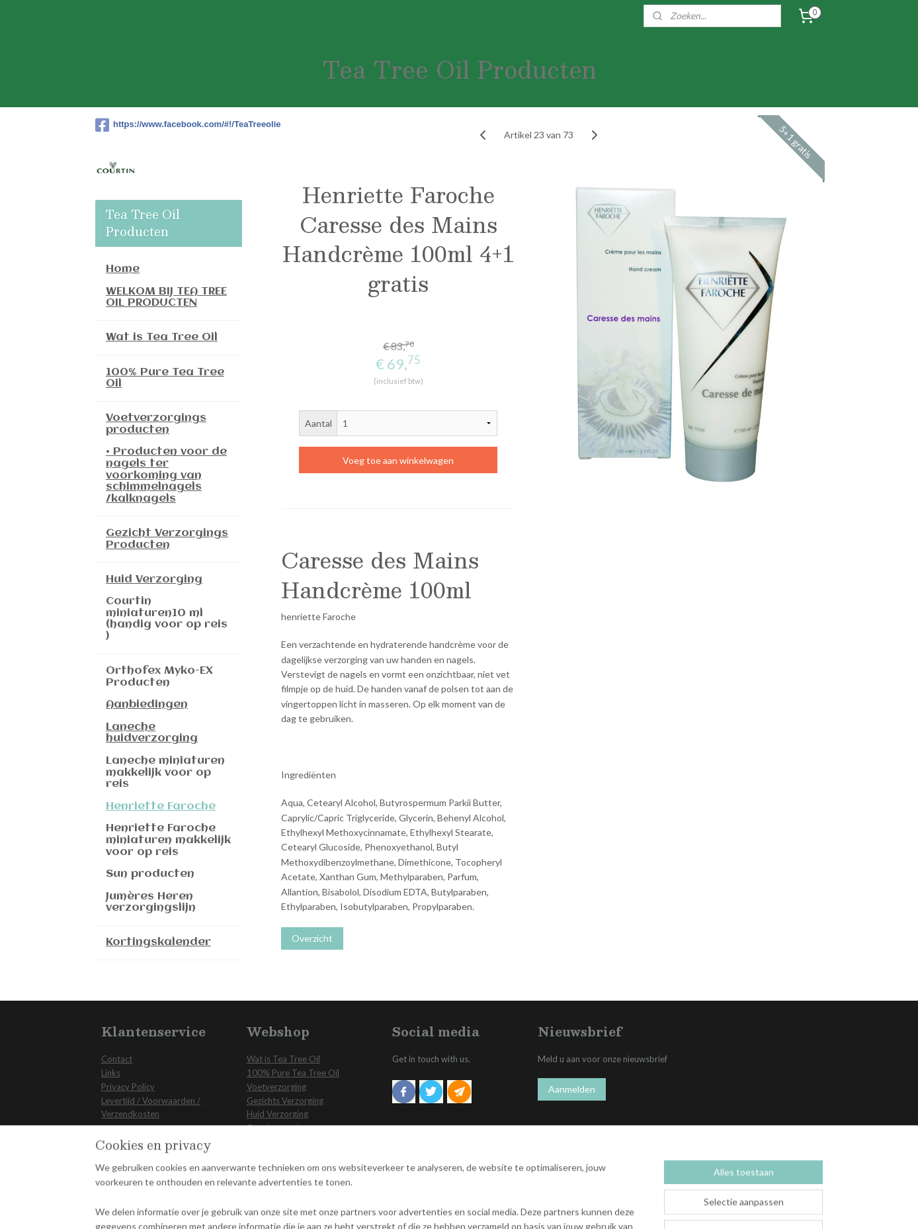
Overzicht (312, 938)
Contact (116, 1059)
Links (110, 1073)
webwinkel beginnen (499, 1205)
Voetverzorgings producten (156, 423)
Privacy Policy (128, 1086)
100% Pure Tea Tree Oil (165, 378)
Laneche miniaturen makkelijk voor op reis (165, 772)
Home (123, 269)
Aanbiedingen (147, 704)
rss (453, 1205)
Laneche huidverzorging (152, 733)
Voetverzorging (276, 1086)
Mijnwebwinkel (606, 1205)
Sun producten (150, 874)
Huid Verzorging (154, 579)
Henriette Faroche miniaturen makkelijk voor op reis (168, 840)
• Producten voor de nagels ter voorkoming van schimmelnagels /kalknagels (166, 475)
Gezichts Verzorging (285, 1100)
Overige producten (283, 1127)
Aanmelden (571, 1089)
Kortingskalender (158, 942)
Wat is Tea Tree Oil (162, 337)
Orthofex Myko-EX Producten (159, 676)
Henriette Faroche (161, 806)
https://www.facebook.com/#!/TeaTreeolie (168, 125)
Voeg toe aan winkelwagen (398, 460)
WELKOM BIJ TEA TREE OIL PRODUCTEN (166, 297)
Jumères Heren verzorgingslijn (151, 902)
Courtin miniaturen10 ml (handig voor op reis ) (167, 619)
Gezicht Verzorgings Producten (167, 539)
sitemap (429, 1205)
